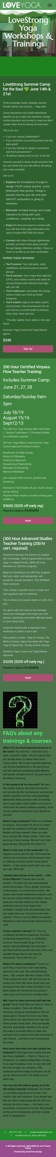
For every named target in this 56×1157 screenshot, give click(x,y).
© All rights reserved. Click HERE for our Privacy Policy (28, 1147)
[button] (49, 5)
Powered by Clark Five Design (28, 1151)
